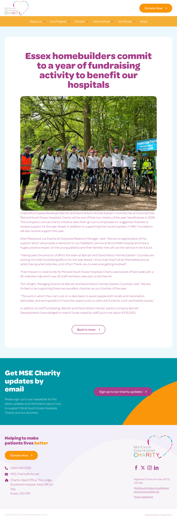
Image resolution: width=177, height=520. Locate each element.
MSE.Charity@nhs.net (24, 474)
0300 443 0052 (20, 468)
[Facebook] (136, 467)
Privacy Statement (143, 496)
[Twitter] (143, 467)
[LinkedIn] (156, 467)
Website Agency (152, 514)
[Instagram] (149, 467)
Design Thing (166, 514)
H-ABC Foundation (140, 226)
